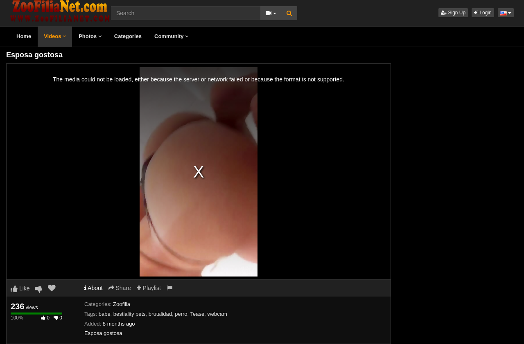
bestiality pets (129, 314)
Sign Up (453, 13)
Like (20, 288)
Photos (90, 36)
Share (119, 288)
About (93, 288)
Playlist (149, 288)
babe (105, 314)
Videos (55, 36)
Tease (197, 314)
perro (181, 314)
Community (171, 36)
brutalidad (160, 314)
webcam (217, 314)
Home (23, 36)
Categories (128, 36)
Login (483, 13)
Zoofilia (121, 304)
